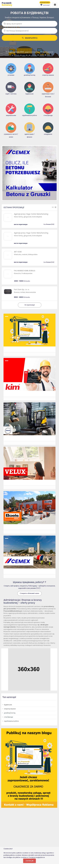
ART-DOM (18, 252)
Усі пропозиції (29, 305)
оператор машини (10, 709)
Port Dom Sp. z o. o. (21, 289)
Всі (54, 207)
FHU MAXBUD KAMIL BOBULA (24, 271)
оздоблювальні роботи (11, 721)
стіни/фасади (8, 717)
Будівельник (8, 705)
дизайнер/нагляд (9, 713)
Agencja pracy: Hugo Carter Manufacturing (31, 214)
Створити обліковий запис (29, 593)
